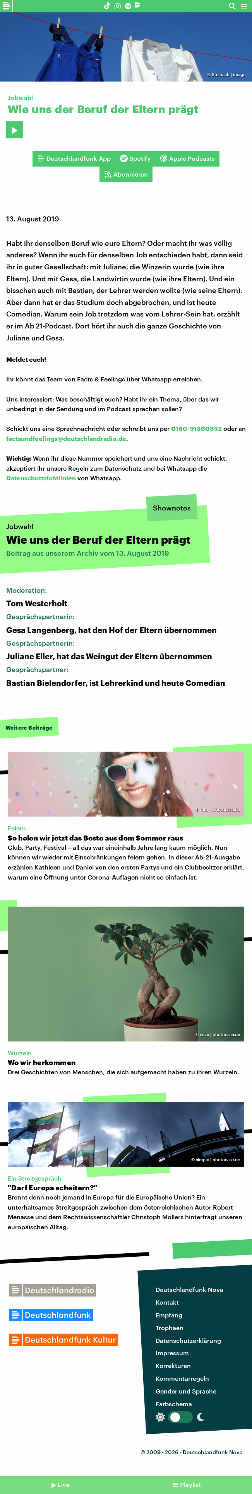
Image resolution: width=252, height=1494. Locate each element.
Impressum (172, 1352)
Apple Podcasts (187, 158)
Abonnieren (126, 174)
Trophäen (169, 1327)
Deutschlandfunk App (74, 158)
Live (64, 1484)
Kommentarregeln (182, 1378)
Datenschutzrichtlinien (41, 478)
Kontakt (167, 1302)
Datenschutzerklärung (188, 1340)
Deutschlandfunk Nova (189, 1289)
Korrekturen (173, 1365)
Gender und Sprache (186, 1391)
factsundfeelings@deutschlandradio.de (66, 438)
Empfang (169, 1315)
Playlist (190, 1484)
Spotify (135, 158)
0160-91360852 (196, 428)
